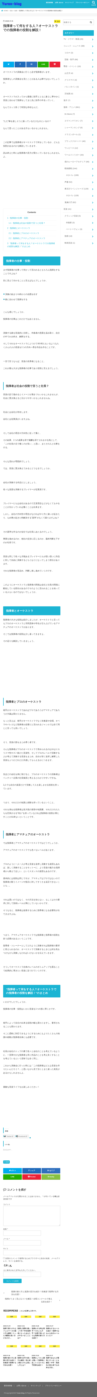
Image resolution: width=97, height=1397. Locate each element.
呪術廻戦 (71, 167)
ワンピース (71, 146)
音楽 (67, 206)
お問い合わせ (59, 2)
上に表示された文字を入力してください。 (20, 1270)
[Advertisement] (31, 185)
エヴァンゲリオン (73, 120)
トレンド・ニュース (74, 46)
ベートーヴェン (74, 226)
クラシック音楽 (73, 213)
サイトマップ (69, 2)
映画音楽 (70, 240)
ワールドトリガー (74, 153)
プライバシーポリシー (82, 2)
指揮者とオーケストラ (18, 228)
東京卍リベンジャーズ (76, 187)
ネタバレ (72, 173)
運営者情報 (49, 2)
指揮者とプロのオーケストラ (24, 233)
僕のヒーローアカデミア (77, 160)
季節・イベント (72, 66)
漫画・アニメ (72, 106)
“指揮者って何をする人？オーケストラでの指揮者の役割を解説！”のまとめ (31, 244)
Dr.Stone (70, 113)
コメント (6, 1204)
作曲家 (70, 220)
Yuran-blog (11, 3)
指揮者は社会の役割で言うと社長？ (27, 223)
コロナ (69, 53)
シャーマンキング (73, 126)
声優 (68, 180)
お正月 (69, 73)
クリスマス (71, 79)
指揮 (7, 1162)
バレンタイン (72, 86)
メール (6, 1239)
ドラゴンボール (73, 133)
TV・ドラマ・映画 (73, 39)
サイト (5, 1249)
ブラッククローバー (75, 140)
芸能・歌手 (71, 59)
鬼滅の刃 (70, 200)
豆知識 (69, 93)
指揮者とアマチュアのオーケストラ (27, 238)
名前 (5, 1229)
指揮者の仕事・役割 (17, 218)
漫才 (67, 99)
